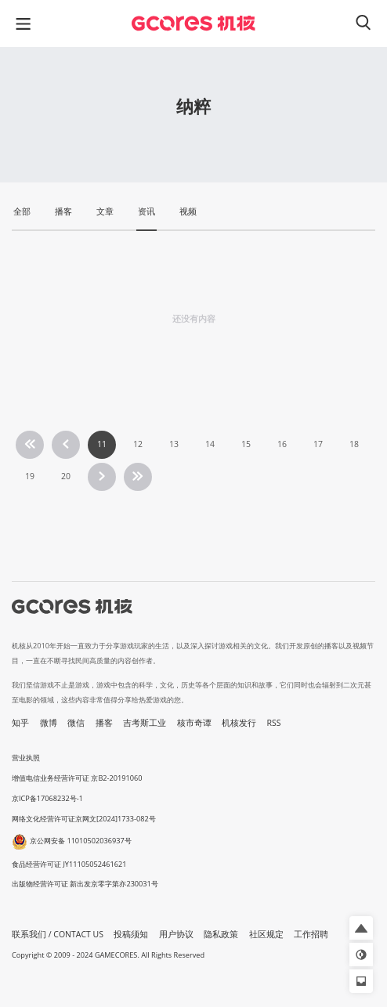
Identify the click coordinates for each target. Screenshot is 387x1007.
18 (354, 444)
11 (102, 444)
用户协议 (176, 934)
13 (174, 444)
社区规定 (266, 934)
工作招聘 (311, 934)
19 (29, 476)
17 (318, 444)
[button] (361, 928)
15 (246, 444)
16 (282, 444)
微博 (48, 722)
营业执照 (26, 758)
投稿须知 (131, 934)
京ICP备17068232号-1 (47, 798)
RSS (274, 722)
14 (210, 444)
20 (66, 476)
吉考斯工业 (144, 722)
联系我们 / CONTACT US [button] (57, 934)
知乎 (20, 722)
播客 (104, 722)
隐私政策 (221, 934)
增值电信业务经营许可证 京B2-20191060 (77, 778)
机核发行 (239, 722)
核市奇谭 (194, 722)
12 (138, 444)
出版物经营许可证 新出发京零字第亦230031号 (85, 884)
